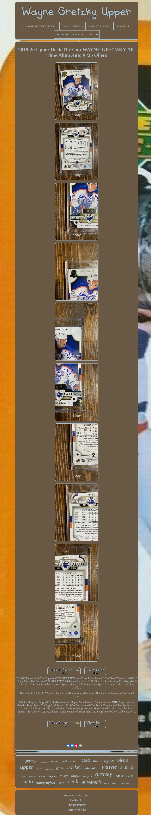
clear (23, 776)
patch (32, 776)
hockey (74, 767)
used (114, 783)
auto (28, 781)
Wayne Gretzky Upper (77, 795)
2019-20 (41, 777)
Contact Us (76, 800)
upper (26, 767)
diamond (74, 761)
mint (97, 760)
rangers (87, 776)
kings (75, 775)
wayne (109, 767)
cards (106, 783)
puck (61, 782)
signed (126, 767)
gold (64, 761)
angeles (52, 776)
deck (73, 781)
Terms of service (76, 809)
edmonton (91, 768)
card (85, 760)
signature (43, 762)
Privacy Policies (76, 804)
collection (125, 783)
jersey (30, 760)
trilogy (64, 775)
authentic (54, 761)
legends (109, 761)
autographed (45, 782)
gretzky (103, 774)
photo (119, 775)
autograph (91, 782)
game (60, 768)
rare (129, 775)
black (39, 768)
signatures (49, 769)
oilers (122, 760)
